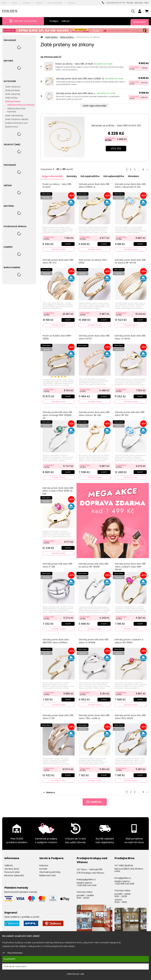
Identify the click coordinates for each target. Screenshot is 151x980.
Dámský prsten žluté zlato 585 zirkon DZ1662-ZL (80, 78)
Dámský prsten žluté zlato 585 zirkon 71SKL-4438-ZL (94, 716)
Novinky (72, 176)
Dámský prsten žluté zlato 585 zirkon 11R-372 (58, 261)
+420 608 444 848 (124, 883)
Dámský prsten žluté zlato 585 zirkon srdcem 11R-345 (94, 413)
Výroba (39, 2)
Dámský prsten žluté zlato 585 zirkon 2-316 (58, 716)
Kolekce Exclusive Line (16, 122)
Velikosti (65, 21)
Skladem (133, 176)
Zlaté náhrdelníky (14, 115)
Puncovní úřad (11, 871)
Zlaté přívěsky (12, 90)
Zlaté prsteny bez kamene (16, 110)
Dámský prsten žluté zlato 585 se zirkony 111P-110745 (130, 261)
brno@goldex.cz (123, 877)
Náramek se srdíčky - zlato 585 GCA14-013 (116, 125)
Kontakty (71, 2)
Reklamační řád (47, 874)
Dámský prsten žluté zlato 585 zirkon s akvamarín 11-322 (130, 185)
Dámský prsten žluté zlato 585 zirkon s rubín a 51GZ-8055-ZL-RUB (58, 490)
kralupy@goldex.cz (86, 878)
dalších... (94, 801)
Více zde (116, 148)
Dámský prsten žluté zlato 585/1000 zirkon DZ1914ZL (56, 641)
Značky (15, 2)
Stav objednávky (55, 2)
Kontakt (43, 868)
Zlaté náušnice (12, 86)
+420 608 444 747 (112, 2)
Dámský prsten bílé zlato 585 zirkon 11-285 (57, 565)
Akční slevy (139, 22)
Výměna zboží (11, 868)
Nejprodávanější (52, 176)
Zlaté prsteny (12, 101)
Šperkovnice (11, 126)
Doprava (27, 2)
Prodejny (54, 21)
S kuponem (134, 67)
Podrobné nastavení (15, 966)
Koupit (68, 244)
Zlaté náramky (12, 94)
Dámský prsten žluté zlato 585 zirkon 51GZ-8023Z (130, 716)
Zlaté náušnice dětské (16, 119)
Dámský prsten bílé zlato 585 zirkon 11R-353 (130, 413)
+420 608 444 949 (86, 884)
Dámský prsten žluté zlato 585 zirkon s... (76, 93)
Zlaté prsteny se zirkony (21, 104)
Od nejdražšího (90, 176)
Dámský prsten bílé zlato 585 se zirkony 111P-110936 (93, 565)
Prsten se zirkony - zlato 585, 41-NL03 (74, 63)
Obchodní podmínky (50, 871)
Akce (4, 2)
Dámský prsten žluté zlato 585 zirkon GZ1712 (94, 337)
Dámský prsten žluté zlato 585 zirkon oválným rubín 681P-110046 (130, 566)
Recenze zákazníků (14, 874)
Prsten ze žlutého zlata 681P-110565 (57, 337)
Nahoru (49, 791)
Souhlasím (9, 958)
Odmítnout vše (75, 973)
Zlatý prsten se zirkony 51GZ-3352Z (93, 261)
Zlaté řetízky (11, 97)
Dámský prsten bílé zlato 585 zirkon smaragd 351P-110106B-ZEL (58, 415)
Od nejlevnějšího (114, 176)
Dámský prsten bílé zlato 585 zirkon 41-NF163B (93, 641)
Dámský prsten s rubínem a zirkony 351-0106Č (129, 641)
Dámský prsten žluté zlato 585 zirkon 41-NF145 (130, 337)
